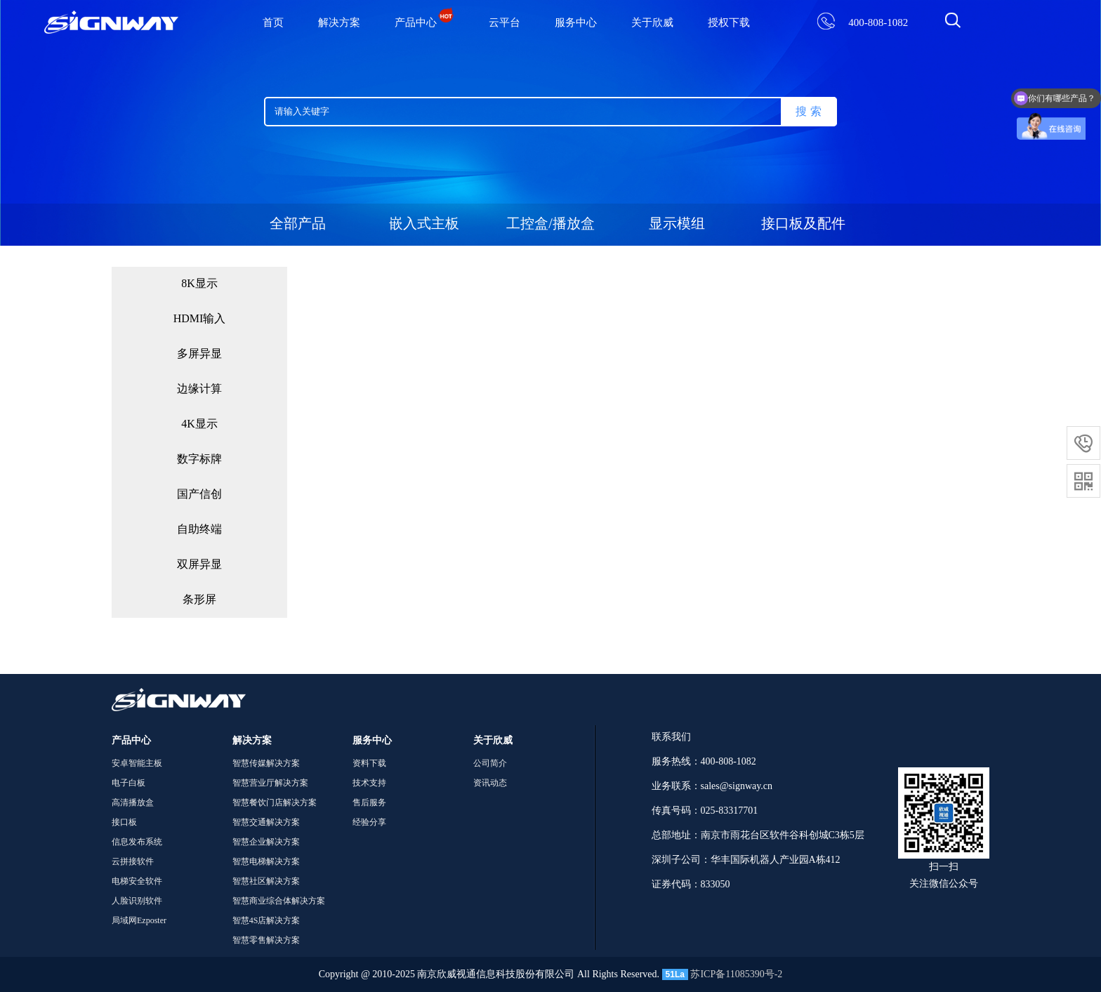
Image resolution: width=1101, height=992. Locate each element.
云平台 (504, 23)
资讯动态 (490, 783)
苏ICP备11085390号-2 (736, 974)
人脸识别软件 (137, 901)
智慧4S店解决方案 (266, 920)
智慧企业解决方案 (266, 842)
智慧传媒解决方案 (266, 763)
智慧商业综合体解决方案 (278, 901)
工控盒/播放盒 (550, 224)
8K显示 (199, 284)
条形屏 (199, 600)
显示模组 (677, 224)
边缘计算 (199, 389)
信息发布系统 (137, 842)
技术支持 (369, 783)
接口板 (124, 822)
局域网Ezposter (139, 920)
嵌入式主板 (424, 224)
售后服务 (369, 802)
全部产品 (298, 224)
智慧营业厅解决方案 (270, 783)
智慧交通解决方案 (266, 822)
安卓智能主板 (137, 763)
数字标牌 (199, 459)
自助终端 (199, 530)
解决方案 (339, 23)
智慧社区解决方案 (266, 881)
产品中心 (424, 23)
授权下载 (729, 23)
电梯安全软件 (137, 881)
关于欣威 (652, 23)
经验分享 (369, 822)
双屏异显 (199, 565)
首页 (273, 23)
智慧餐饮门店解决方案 (274, 802)
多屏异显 (199, 354)
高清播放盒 (133, 802)
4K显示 (199, 424)
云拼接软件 (133, 861)
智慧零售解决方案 (266, 940)
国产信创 (199, 495)
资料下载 (369, 763)
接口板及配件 (803, 224)
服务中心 (576, 23)
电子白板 (128, 783)
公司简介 (490, 763)
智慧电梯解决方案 (266, 861)
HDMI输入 (199, 319)
